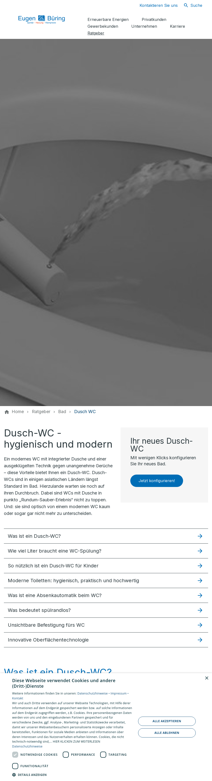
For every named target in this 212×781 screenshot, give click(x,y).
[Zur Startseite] (47, 19)
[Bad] (62, 411)
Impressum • (120, 693)
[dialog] (106, 727)
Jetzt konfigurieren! (157, 480)
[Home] (18, 411)
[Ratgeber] (41, 411)
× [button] (206, 678)
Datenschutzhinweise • (93, 693)
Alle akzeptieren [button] (166, 721)
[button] (106, 536)
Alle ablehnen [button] (166, 733)
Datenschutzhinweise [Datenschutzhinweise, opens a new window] (27, 746)
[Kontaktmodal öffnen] (155, 5)
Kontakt (17, 698)
